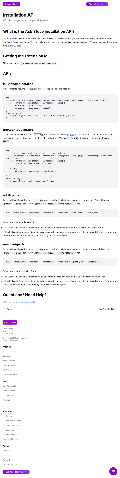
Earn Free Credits (10, 374)
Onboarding (8, 395)
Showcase (7, 356)
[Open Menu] (114, 4)
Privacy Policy (8, 460)
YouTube (6, 400)
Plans (9, 309)
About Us (6, 451)
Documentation (9, 351)
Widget (17, 45)
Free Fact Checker (10, 439)
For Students (8, 416)
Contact (6, 455)
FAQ (4, 404)
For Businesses (9, 430)
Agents (70, 134)
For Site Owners (9, 434)
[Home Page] (22, 4)
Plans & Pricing (9, 361)
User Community (27, 302)
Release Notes (9, 365)
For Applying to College (12, 421)
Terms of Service (10, 464)
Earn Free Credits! (106, 309)
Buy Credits (7, 370)
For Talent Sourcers (11, 425)
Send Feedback (9, 391)
